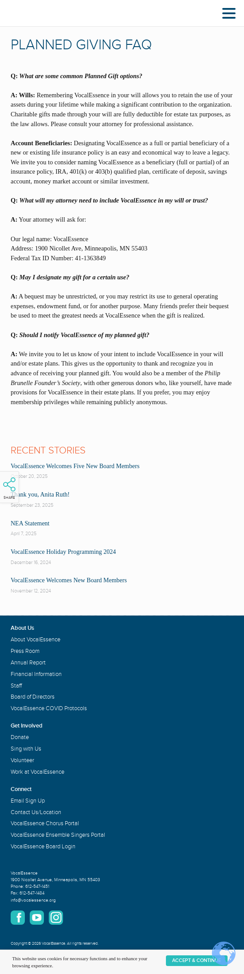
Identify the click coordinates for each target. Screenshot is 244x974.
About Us (22, 628)
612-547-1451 (37, 886)
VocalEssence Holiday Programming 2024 (63, 552)
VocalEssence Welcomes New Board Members (69, 580)
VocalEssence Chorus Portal (45, 823)
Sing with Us (26, 748)
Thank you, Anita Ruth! (40, 494)
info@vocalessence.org (33, 900)
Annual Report (28, 662)
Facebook (18, 917)
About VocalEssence (35, 639)
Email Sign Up (28, 800)
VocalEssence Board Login (43, 846)
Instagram (56, 917)
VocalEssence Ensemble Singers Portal (58, 835)
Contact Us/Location (36, 812)
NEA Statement (30, 523)
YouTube (37, 917)
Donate (20, 737)
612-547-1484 (32, 893)
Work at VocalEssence (37, 771)
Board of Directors (33, 696)
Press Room (25, 651)
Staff (16, 685)
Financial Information (36, 674)
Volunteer (22, 760)
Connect (21, 789)
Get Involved (27, 725)
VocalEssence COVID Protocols (49, 708)
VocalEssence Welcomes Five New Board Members (75, 466)
